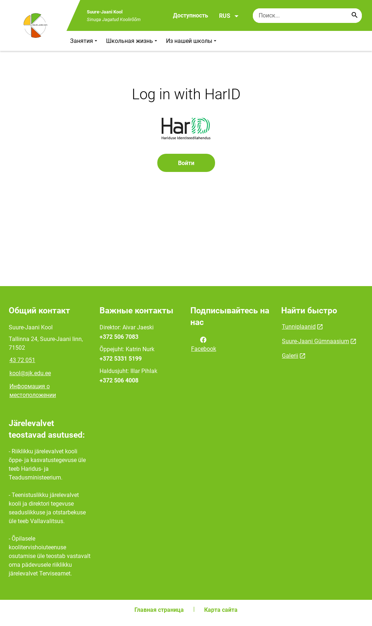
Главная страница (159, 609)
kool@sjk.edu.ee (30, 373)
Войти (186, 163)
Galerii (290, 355)
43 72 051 (22, 360)
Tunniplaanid (299, 326)
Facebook (203, 343)
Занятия (84, 40)
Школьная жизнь (132, 40)
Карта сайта (221, 609)
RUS (229, 16)
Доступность (190, 15)
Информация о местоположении (32, 390)
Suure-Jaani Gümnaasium (315, 341)
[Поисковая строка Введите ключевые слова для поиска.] (307, 15)
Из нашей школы (192, 40)
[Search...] (354, 15)
